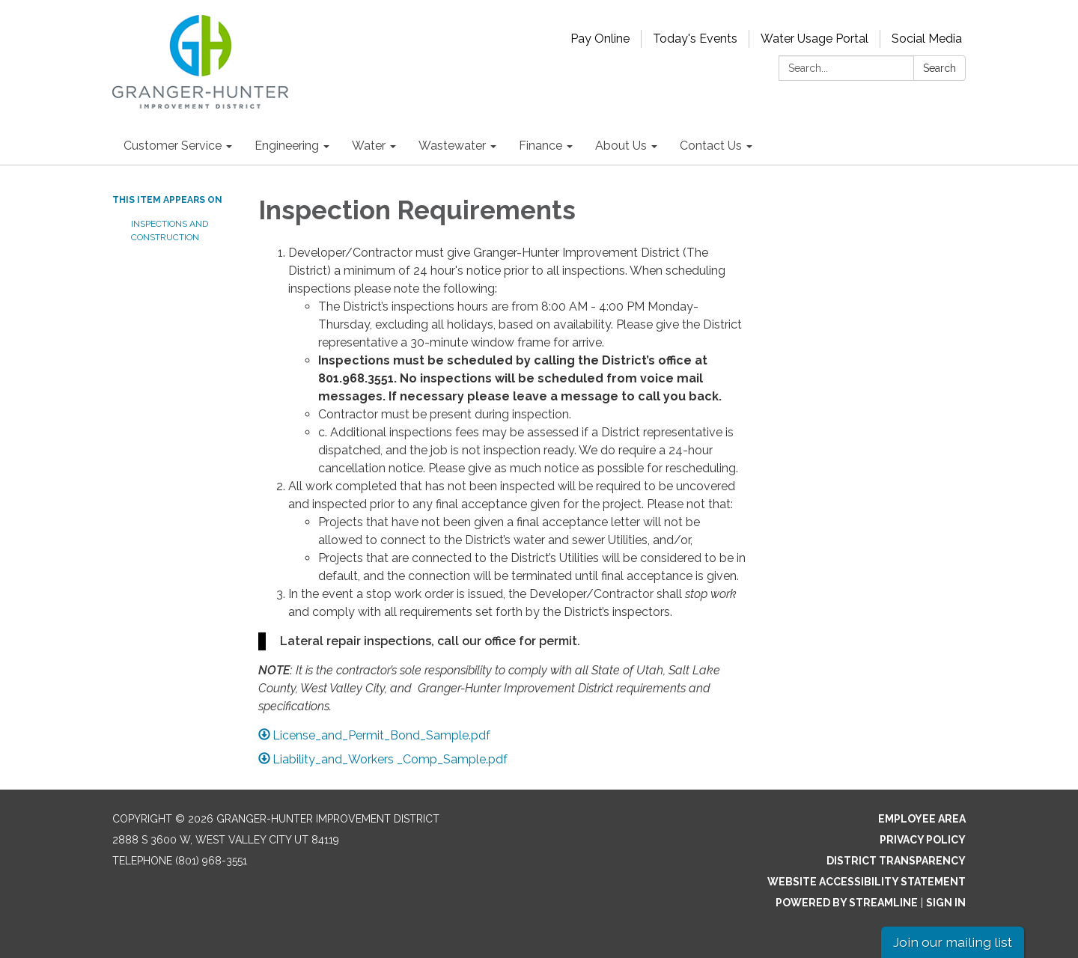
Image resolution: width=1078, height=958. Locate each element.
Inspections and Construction (169, 230)
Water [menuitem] (369, 145)
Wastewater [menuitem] (452, 145)
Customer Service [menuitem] (173, 145)
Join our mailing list (952, 942)
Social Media (927, 38)
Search (939, 68)
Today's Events (695, 38)
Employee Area (922, 819)
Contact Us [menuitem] (711, 145)
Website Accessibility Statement (866, 882)
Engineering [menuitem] (287, 145)
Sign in (946, 903)
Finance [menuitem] (540, 145)
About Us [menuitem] (621, 145)
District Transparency (896, 861)
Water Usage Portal (814, 38)
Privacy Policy (923, 840)
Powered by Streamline (847, 903)
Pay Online (600, 38)
